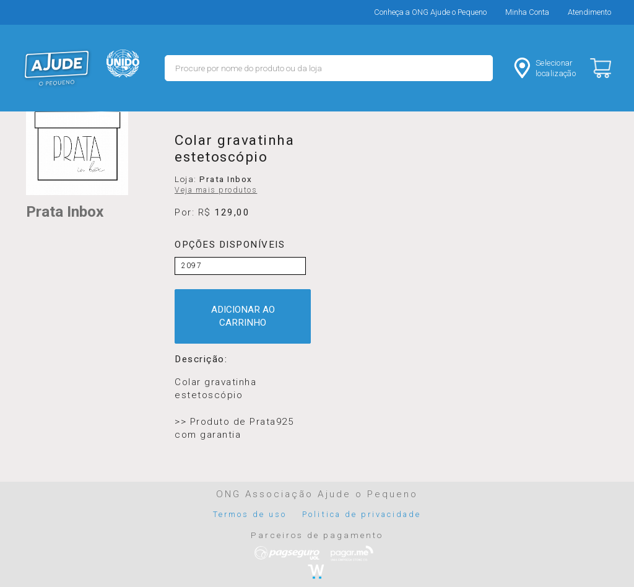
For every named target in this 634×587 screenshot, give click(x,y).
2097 (191, 265)
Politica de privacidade (361, 514)
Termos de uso (250, 514)
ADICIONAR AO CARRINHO (243, 316)
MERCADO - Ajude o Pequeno (57, 68)
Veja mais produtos (216, 190)
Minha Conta (527, 12)
